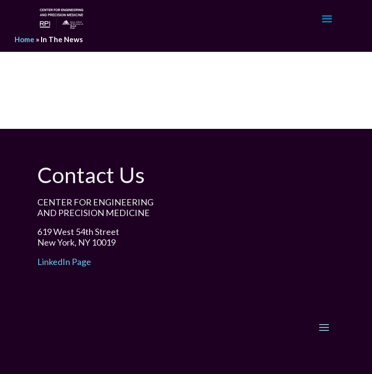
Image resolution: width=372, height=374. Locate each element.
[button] (327, 25)
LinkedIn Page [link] (64, 261)
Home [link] (24, 39)
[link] (61, 18)
